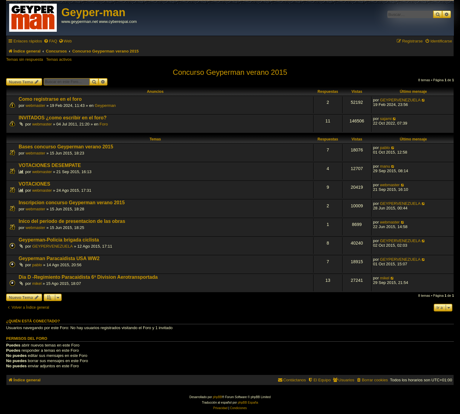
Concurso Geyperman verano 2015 (230, 72)
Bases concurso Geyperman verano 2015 (66, 146)
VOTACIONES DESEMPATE (50, 165)
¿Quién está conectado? (33, 321)
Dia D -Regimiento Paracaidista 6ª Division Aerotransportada (88, 277)
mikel (37, 283)
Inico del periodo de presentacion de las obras (72, 221)
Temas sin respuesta (24, 59)
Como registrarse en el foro (50, 99)
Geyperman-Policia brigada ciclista (59, 239)
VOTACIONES (34, 184)
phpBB (217, 397)
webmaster (35, 105)
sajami (386, 118)
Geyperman (105, 105)
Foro (104, 124)
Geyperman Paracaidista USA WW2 (59, 258)
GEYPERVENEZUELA (400, 100)
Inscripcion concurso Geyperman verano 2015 (72, 202)
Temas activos (59, 59)
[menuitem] (50, 41)
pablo (385, 147)
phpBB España (248, 402)
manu (385, 166)
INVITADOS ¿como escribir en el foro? (63, 117)
